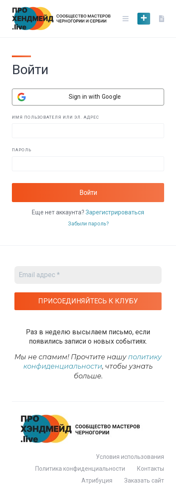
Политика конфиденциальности (80, 468)
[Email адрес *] (88, 275)
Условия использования (130, 456)
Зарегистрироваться (115, 212)
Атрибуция (96, 480)
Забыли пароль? (88, 224)
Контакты (150, 468)
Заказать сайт (144, 480)
